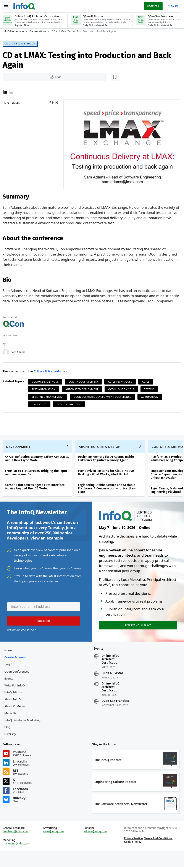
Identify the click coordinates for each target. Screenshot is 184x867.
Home (10, 661)
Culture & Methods (21, 42)
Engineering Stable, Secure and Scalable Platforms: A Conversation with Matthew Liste (108, 495)
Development (20, 453)
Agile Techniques (122, 385)
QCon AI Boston (113, 684)
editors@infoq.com (95, 846)
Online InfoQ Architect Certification (110, 670)
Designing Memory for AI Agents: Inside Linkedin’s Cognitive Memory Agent (108, 465)
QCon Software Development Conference (104, 400)
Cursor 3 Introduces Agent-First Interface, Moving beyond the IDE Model (37, 493)
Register (151, 5)
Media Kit (12, 724)
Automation (151, 400)
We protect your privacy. (21, 639)
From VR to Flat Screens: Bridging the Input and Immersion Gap (38, 479)
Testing (151, 392)
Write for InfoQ (16, 697)
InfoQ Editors (15, 704)
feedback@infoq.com (17, 846)
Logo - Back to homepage (26, 5)
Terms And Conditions (158, 853)
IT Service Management (49, 400)
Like (16, 76)
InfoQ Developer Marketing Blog (24, 734)
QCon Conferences (18, 683)
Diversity (12, 745)
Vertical (7, 92)
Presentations (39, 30)
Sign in (171, 5)
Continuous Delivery (85, 385)
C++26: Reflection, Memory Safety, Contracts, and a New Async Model (39, 465)
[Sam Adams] (7, 355)
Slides (17, 102)
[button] (41, 630)
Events (10, 690)
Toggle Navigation (8, 5)
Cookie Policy (132, 856)
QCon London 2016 (123, 392)
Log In (10, 676)
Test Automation (45, 392)
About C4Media (16, 717)
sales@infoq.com (54, 846)
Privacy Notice (133, 853)
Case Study (41, 407)
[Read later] (30, 76)
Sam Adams (20, 355)
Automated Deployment (83, 392)
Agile (147, 385)
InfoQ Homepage (15, 30)
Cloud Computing (70, 407)
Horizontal (13, 92)
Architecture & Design (102, 453)
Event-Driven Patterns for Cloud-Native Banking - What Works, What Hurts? (108, 479)
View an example (46, 546)
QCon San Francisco (116, 712)
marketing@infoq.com (18, 858)
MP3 (8, 102)
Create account (16, 668)
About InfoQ (14, 710)
